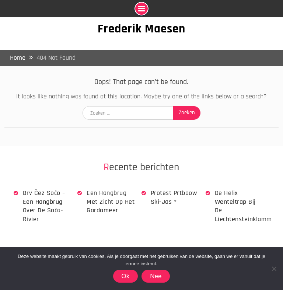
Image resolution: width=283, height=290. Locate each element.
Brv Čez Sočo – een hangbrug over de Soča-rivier (44, 206)
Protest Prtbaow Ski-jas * (174, 197)
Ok (126, 276)
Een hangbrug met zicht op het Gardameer (110, 201)
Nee (155, 276)
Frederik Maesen (141, 28)
